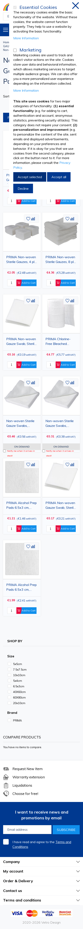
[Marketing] (15, 50)
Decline (23, 188)
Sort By (9, 96)
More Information (26, 38)
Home (7, 42)
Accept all (58, 177)
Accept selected (30, 177)
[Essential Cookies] (15, 7)
